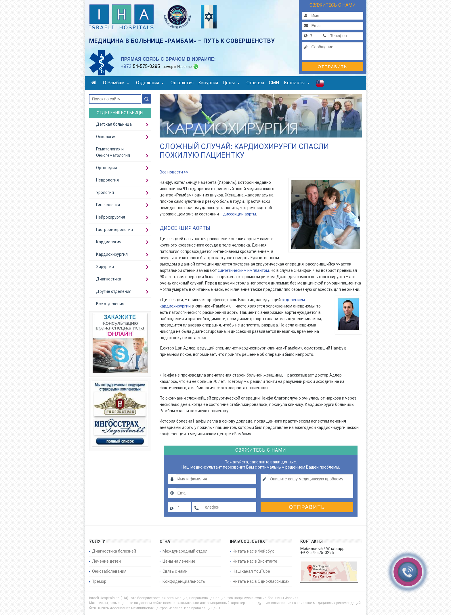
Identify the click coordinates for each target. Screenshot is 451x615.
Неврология (107, 180)
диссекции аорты (239, 214)
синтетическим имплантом (243, 270)
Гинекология (108, 205)
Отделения (150, 82)
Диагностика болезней (114, 551)
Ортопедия (106, 167)
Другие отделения (113, 291)
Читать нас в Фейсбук (253, 551)
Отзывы (255, 82)
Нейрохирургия (110, 217)
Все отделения (110, 303)
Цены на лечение (179, 561)
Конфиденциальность (184, 581)
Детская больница (114, 124)
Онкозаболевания (109, 571)
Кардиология (108, 242)
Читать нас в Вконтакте (255, 561)
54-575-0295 (140, 66)
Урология (105, 192)
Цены (231, 82)
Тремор (99, 581)
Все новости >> (174, 172)
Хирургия (208, 82)
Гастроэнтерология (114, 229)
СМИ (274, 82)
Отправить (332, 66)
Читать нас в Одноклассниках (261, 581)
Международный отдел (185, 551)
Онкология (182, 82)
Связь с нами (175, 571)
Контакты (296, 82)
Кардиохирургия (112, 254)
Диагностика (108, 279)
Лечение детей (106, 561)
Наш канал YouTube (251, 571)
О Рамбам (116, 82)
